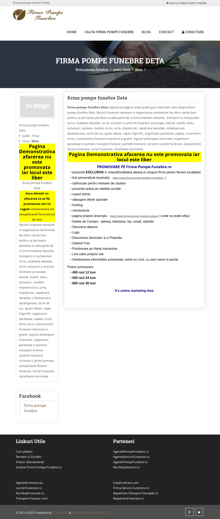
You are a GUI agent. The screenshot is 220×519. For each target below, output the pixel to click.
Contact (166, 32)
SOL (108, 513)
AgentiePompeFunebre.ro (131, 451)
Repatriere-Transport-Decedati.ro (135, 493)
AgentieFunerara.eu (29, 483)
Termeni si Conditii (28, 457)
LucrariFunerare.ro (29, 488)
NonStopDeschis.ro (126, 467)
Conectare (193, 32)
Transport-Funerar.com (32, 498)
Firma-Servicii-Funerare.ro (131, 488)
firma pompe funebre (92, 69)
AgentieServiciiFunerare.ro (131, 457)
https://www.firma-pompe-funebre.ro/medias (138, 177)
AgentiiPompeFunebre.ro (130, 462)
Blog (146, 32)
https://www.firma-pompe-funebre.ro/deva (134, 216)
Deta (138, 69)
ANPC (100, 513)
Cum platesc (24, 451)
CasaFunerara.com (126, 483)
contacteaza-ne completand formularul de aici (37, 214)
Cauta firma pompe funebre (109, 32)
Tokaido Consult (83, 513)
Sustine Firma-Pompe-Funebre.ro (39, 467)
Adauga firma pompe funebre (186, 3)
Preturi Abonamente (30, 462)
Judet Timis (121, 69)
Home (72, 32)
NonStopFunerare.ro (30, 493)
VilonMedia (60, 513)
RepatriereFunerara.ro (128, 498)
